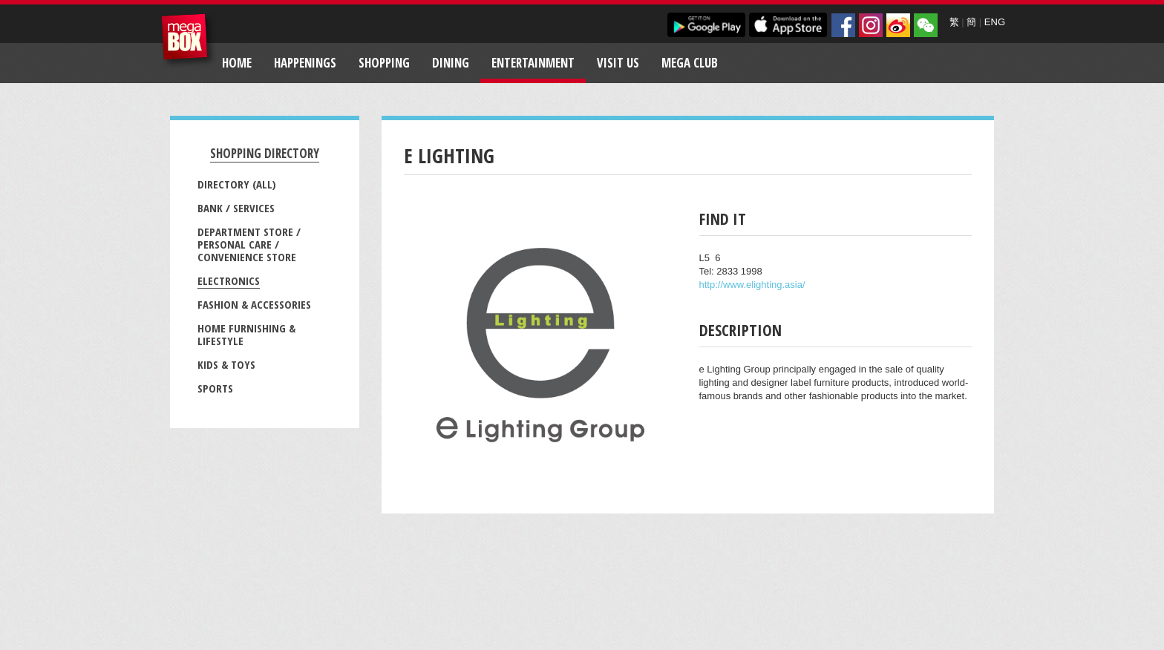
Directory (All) (236, 184)
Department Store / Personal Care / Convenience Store (249, 244)
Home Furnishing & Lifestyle (246, 334)
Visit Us (618, 62)
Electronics (228, 280)
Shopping (384, 62)
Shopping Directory (264, 153)
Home (237, 62)
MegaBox (188, 40)
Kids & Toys (226, 364)
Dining (450, 62)
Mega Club (689, 62)
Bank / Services (236, 207)
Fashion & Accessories (254, 304)
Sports (215, 388)
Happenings (305, 62)
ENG (994, 21)
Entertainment (533, 62)
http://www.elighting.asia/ (752, 284)
